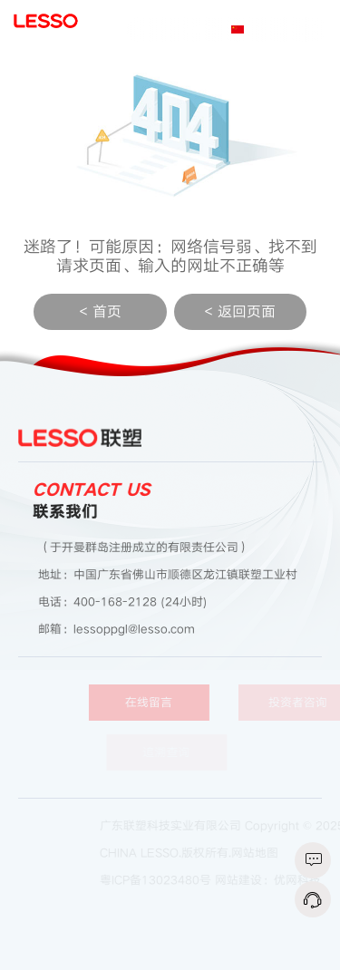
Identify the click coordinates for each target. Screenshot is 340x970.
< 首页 (100, 312)
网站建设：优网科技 (274, 880)
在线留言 (159, 702)
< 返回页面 (240, 312)
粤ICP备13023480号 (162, 880)
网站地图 (261, 853)
